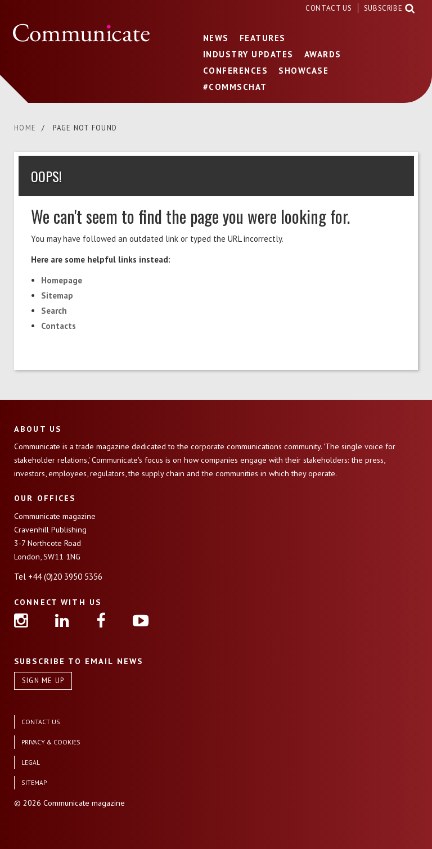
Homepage (61, 280)
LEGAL (30, 762)
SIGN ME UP (43, 680)
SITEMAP (34, 782)
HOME (25, 128)
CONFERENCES (235, 70)
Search (54, 310)
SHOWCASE (303, 70)
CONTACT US (329, 8)
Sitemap (57, 295)
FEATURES (263, 38)
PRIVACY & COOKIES (50, 742)
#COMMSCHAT (235, 87)
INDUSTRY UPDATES (248, 54)
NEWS (216, 38)
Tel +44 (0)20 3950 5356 (58, 576)
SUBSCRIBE (383, 8)
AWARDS (322, 54)
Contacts (58, 325)
